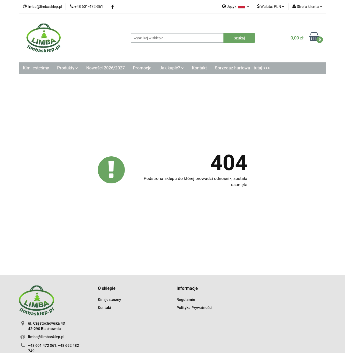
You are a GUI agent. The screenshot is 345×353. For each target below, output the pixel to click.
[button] (107, 288)
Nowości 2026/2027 (105, 67)
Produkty (67, 67)
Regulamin (186, 299)
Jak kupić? (172, 67)
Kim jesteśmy (36, 67)
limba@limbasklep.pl (46, 337)
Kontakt (199, 67)
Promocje (142, 67)
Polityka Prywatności (194, 307)
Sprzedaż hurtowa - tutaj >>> (242, 67)
